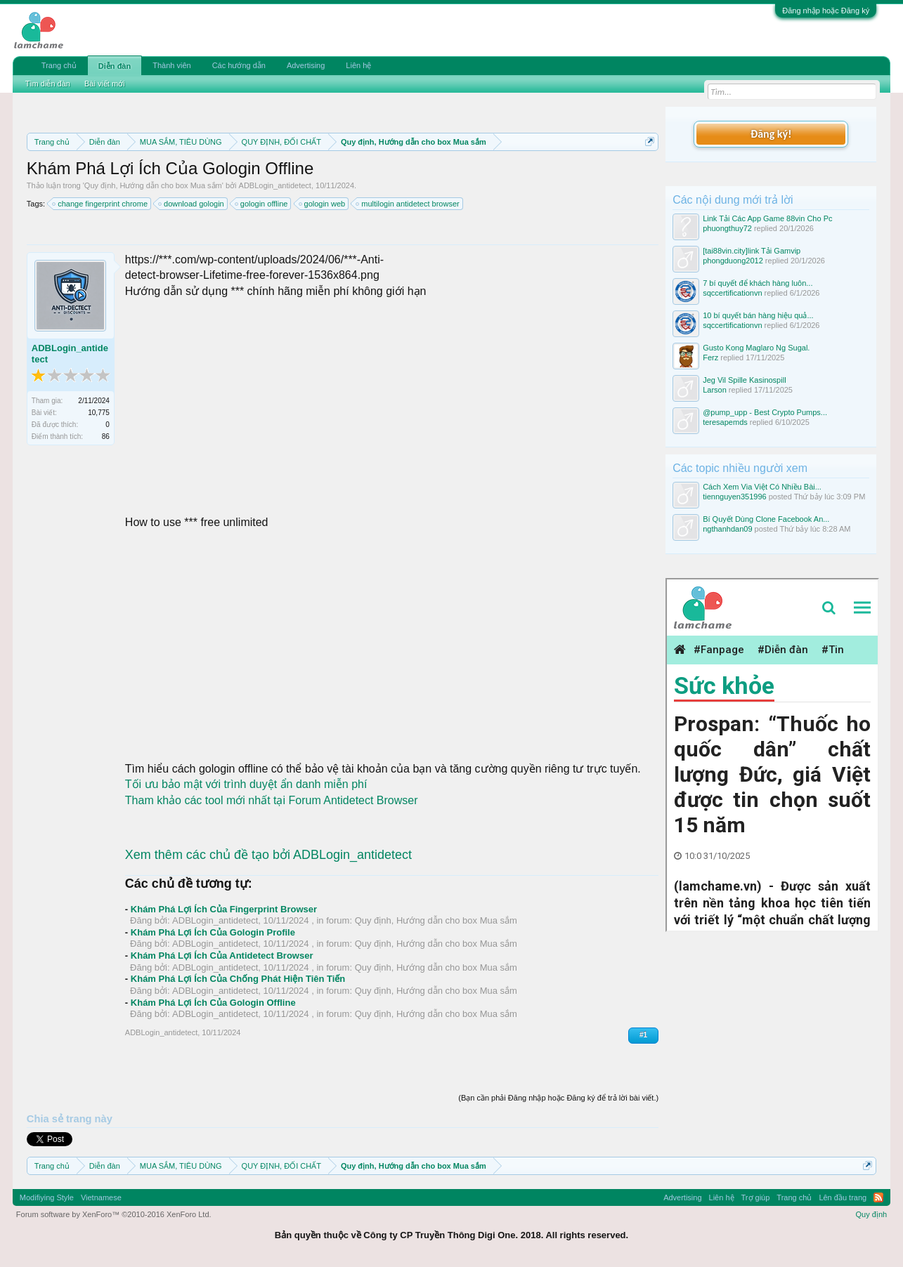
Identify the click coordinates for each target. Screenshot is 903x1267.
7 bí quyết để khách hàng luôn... (757, 283)
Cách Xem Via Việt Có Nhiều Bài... (762, 486)
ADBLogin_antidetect (275, 185)
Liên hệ (358, 65)
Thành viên (171, 65)
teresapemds (725, 422)
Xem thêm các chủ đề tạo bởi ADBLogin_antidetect (268, 855)
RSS (878, 1197)
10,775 (99, 412)
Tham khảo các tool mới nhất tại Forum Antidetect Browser (271, 800)
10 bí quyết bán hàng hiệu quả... (758, 315)
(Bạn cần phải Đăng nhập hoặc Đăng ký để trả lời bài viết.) (558, 1098)
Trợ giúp (755, 1197)
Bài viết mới (104, 83)
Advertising (306, 65)
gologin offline (262, 203)
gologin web (323, 203)
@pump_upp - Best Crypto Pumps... (765, 412)
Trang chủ (59, 65)
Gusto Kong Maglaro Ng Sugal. (756, 347)
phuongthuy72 (727, 228)
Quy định (872, 1214)
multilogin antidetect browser (408, 203)
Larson (715, 390)
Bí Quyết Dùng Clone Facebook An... (766, 519)
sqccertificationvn (732, 293)
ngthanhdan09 (727, 529)
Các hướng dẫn (239, 65)
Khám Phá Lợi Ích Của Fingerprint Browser (224, 909)
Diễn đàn (114, 66)
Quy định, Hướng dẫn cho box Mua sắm (153, 185)
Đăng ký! (771, 133)
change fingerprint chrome (100, 203)
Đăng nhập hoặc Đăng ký (825, 10)
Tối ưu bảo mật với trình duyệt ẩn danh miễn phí (246, 784)
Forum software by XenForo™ (114, 1214)
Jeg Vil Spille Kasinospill (744, 380)
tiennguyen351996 (735, 496)
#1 (643, 1035)
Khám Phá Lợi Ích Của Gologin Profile (213, 932)
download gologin (192, 203)
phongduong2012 (733, 260)
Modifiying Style (47, 1197)
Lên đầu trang (842, 1197)
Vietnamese (101, 1197)
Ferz (710, 357)
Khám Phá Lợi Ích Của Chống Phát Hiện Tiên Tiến (238, 978)
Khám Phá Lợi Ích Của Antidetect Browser (222, 955)
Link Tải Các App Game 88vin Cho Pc (767, 218)
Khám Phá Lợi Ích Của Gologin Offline (213, 1002)
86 (106, 436)
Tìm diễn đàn (47, 83)
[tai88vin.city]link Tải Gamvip (751, 251)
